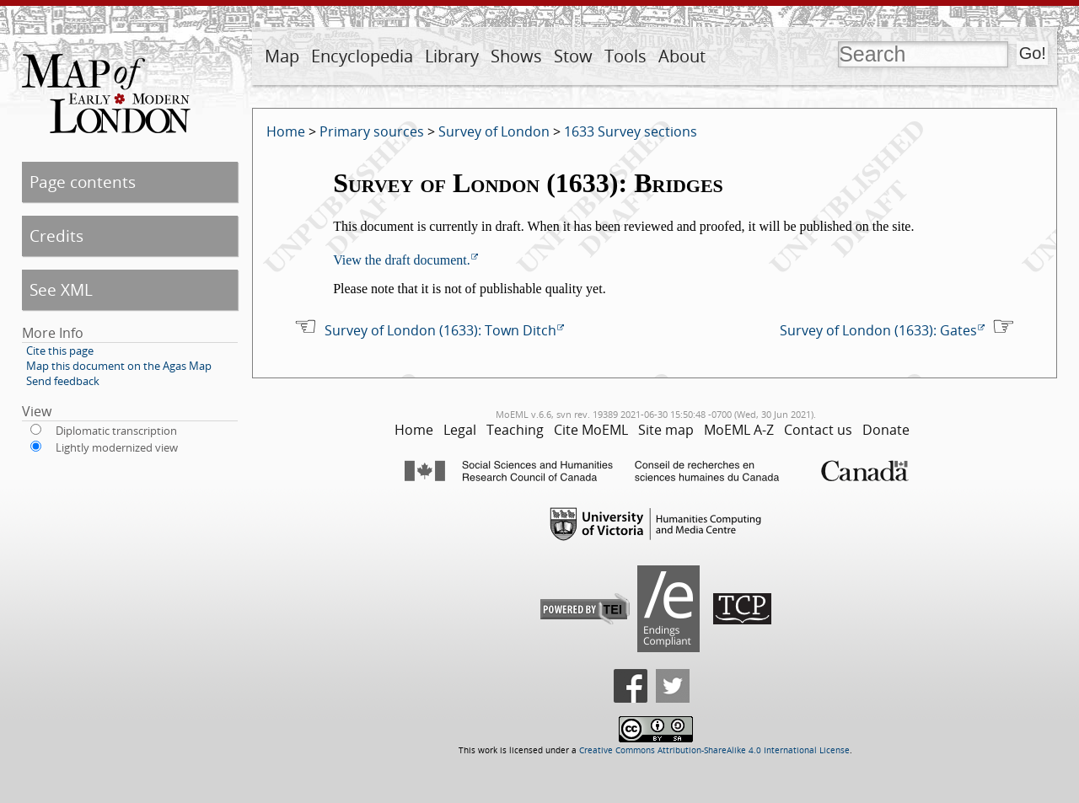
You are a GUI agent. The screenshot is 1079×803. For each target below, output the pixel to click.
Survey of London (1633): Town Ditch (440, 330)
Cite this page (60, 350)
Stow (573, 56)
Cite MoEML (591, 429)
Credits (56, 235)
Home (285, 131)
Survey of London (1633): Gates (878, 330)
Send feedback (62, 380)
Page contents (83, 181)
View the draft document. (401, 260)
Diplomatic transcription (116, 430)
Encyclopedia (362, 56)
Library (452, 56)
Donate (886, 429)
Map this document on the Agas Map (119, 365)
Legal (459, 429)
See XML (61, 289)
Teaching (515, 429)
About (682, 56)
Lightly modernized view (117, 447)
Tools (625, 56)
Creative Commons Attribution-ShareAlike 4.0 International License (714, 750)
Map (282, 56)
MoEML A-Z (739, 429)
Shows (516, 56)
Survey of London (494, 131)
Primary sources (371, 131)
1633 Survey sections (630, 131)
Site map (666, 429)
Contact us (818, 429)
